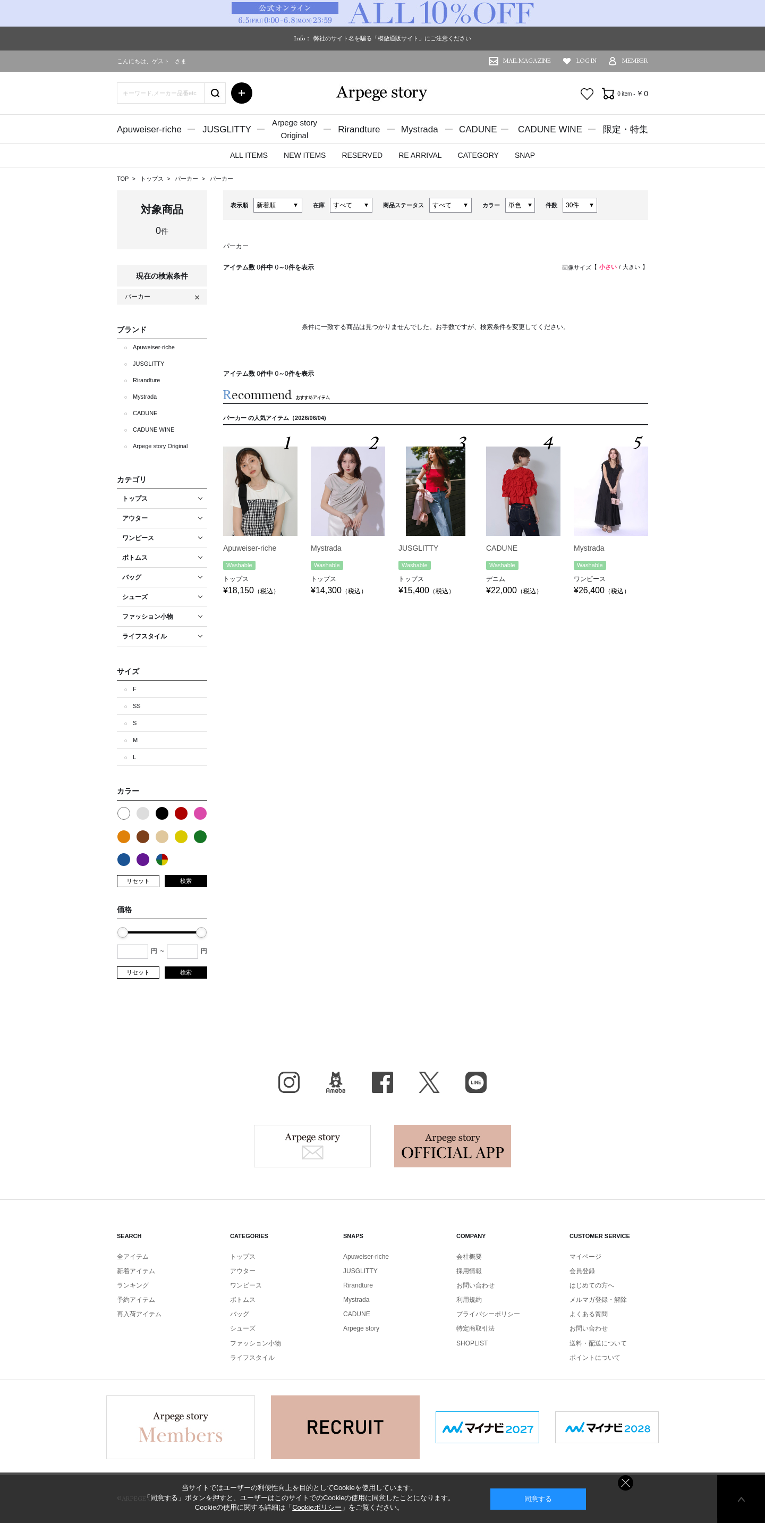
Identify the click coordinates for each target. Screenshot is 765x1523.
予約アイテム (136, 1299)
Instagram (289, 1082)
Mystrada (419, 129)
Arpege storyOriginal (294, 129)
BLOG (335, 1082)
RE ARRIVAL (419, 155)
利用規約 (469, 1299)
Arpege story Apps (452, 1146)
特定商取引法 (475, 1328)
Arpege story (312, 1146)
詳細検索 (241, 93)
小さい (608, 267)
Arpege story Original (160, 446)
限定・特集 (625, 129)
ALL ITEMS (249, 155)
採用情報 (469, 1271)
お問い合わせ (475, 1285)
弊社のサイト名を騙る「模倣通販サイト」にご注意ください (392, 38)
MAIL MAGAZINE (527, 61)
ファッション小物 (255, 1343)
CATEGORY (478, 155)
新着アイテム (136, 1271)
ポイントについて (595, 1357)
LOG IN (586, 61)
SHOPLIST (472, 1343)
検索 (186, 881)
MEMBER (635, 61)
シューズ (243, 1328)
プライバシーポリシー (488, 1314)
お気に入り (587, 94)
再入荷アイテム (139, 1314)
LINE (476, 1082)
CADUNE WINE (550, 129)
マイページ (585, 1256)
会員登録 (582, 1271)
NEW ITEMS (305, 155)
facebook (382, 1082)
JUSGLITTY (226, 129)
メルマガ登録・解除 (598, 1299)
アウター (243, 1271)
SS (137, 706)
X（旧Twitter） (429, 1082)
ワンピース (246, 1285)
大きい (631, 267)
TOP (123, 178)
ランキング (133, 1285)
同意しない (625, 1483)
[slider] (122, 932)
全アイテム (133, 1256)
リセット (138, 881)
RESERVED (362, 155)
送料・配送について (598, 1343)
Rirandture (359, 129)
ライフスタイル (252, 1357)
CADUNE (478, 129)
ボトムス (243, 1299)
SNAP (525, 155)
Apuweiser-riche (149, 129)
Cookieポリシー (316, 1507)
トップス (152, 178)
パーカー (187, 178)
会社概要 (469, 1256)
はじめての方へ (592, 1285)
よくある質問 (589, 1314)
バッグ (239, 1314)
